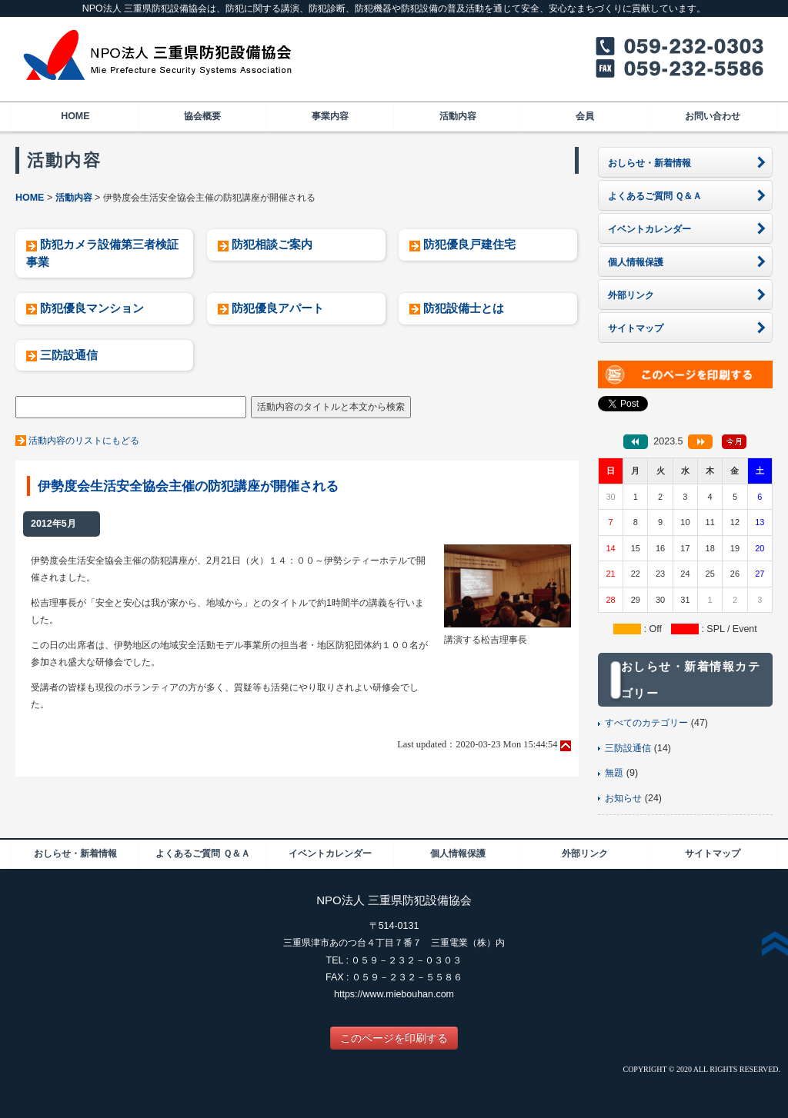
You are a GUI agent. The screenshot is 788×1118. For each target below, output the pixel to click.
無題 (614, 772)
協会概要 (202, 116)
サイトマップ (712, 853)
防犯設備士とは (463, 307)
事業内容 (330, 116)
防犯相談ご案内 (272, 244)
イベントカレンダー (330, 853)
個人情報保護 (458, 853)
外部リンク (585, 853)
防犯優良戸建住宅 (469, 244)
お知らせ (623, 798)
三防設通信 (69, 354)
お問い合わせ (712, 116)
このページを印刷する (394, 1038)
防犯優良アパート (278, 307)
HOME (75, 116)
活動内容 (457, 116)
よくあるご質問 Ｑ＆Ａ (202, 853)
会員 (585, 116)
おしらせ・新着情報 (75, 853)
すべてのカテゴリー (646, 722)
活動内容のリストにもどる (83, 440)
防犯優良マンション (92, 307)
